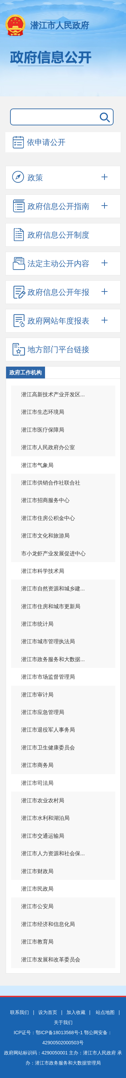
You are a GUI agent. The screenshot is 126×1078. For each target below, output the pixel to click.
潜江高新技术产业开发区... (53, 394)
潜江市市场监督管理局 (48, 677)
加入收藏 (76, 1012)
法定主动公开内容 (50, 263)
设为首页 (47, 1012)
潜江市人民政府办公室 (48, 447)
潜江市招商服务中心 (45, 500)
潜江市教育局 (37, 942)
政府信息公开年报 (50, 292)
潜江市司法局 (37, 783)
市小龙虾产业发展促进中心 (53, 553)
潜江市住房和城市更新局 (50, 606)
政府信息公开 (63, 70)
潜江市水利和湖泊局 (45, 818)
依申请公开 (39, 143)
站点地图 (105, 1012)
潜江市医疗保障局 (42, 430)
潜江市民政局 (37, 889)
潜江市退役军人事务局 (48, 730)
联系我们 (19, 1012)
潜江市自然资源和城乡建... (53, 588)
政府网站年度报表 (50, 320)
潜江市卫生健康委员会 (48, 747)
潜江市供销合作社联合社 (50, 483)
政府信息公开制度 (50, 234)
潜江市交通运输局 (42, 836)
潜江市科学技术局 (42, 571)
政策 (27, 177)
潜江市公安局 (37, 906)
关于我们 (63, 1022)
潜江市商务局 (37, 765)
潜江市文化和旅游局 (45, 535)
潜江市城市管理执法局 (48, 641)
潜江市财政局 (37, 871)
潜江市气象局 (37, 465)
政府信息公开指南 (50, 206)
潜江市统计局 (37, 624)
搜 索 (103, 117)
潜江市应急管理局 (42, 712)
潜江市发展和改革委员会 (50, 959)
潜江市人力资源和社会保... (53, 853)
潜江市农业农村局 (42, 800)
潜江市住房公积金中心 (48, 518)
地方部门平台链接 (50, 349)
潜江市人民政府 (59, 25)
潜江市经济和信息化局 (48, 924)
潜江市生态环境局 (42, 412)
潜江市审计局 (37, 695)
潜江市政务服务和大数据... (53, 659)
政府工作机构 (25, 372)
